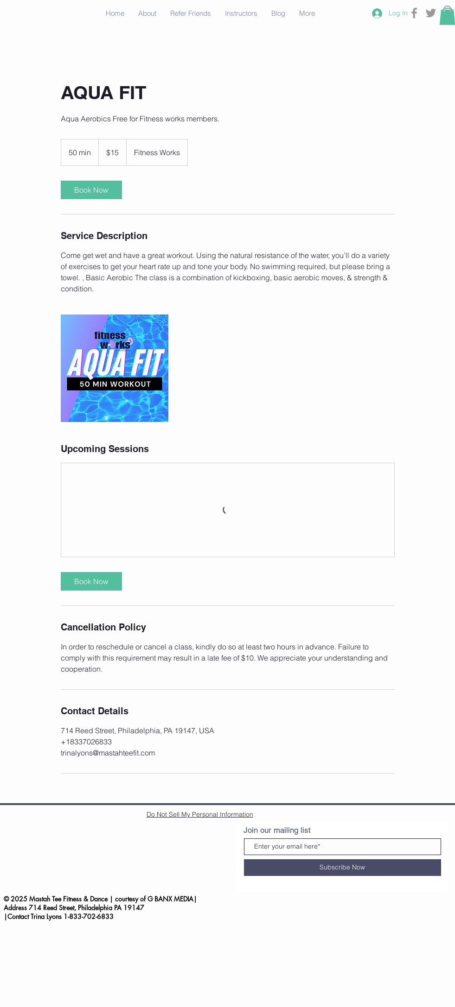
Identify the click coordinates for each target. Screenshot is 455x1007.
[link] (91, 190)
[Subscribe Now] (342, 867)
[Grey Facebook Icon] (414, 13)
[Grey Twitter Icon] (431, 13)
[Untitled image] (114, 368)
